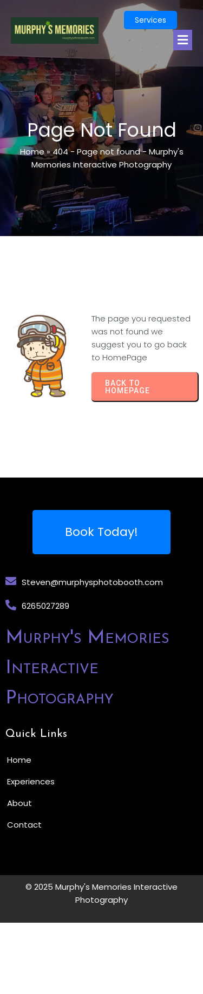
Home (32, 151)
